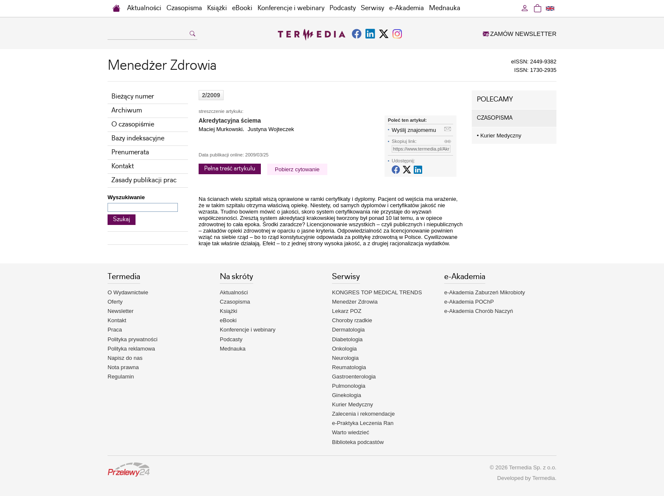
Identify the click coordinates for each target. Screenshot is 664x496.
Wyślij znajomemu (414, 130)
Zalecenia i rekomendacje (363, 414)
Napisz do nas (125, 358)
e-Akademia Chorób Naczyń (478, 311)
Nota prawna (123, 367)
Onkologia (344, 348)
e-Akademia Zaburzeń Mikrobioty (484, 292)
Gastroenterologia (354, 376)
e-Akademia (406, 8)
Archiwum (126, 110)
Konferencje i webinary (290, 8)
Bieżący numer (132, 96)
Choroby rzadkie (352, 320)
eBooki (242, 8)
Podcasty (342, 8)
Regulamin (121, 376)
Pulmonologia (348, 386)
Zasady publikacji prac (144, 180)
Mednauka (444, 8)
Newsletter (120, 311)
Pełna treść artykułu (229, 169)
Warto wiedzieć (350, 432)
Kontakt (122, 166)
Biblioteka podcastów (358, 442)
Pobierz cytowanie (297, 169)
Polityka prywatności (133, 339)
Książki (217, 8)
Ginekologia (346, 395)
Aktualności (144, 8)
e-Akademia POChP (469, 302)
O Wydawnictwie (128, 292)
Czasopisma (184, 8)
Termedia (543, 478)
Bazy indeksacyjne (137, 138)
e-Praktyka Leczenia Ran (362, 423)
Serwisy (372, 8)
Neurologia (345, 358)
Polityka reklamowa (131, 348)
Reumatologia (349, 367)
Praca (115, 329)
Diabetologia (347, 339)
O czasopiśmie (132, 124)
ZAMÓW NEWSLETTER (519, 33)
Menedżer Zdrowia (355, 302)
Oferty (115, 302)
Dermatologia (348, 329)
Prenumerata (130, 152)
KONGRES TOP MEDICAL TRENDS (377, 292)
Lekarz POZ (346, 311)
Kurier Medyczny (499, 135)
